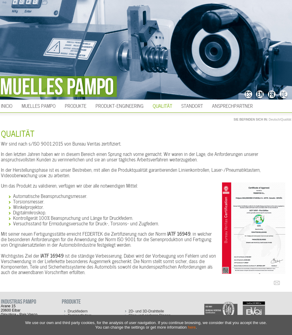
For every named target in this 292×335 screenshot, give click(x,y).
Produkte (75, 105)
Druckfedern (78, 311)
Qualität (162, 105)
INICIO (6, 105)
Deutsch (274, 119)
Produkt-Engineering (120, 105)
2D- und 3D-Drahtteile (146, 311)
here (192, 327)
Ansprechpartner (232, 105)
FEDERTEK (92, 233)
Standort (192, 105)
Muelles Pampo (39, 105)
